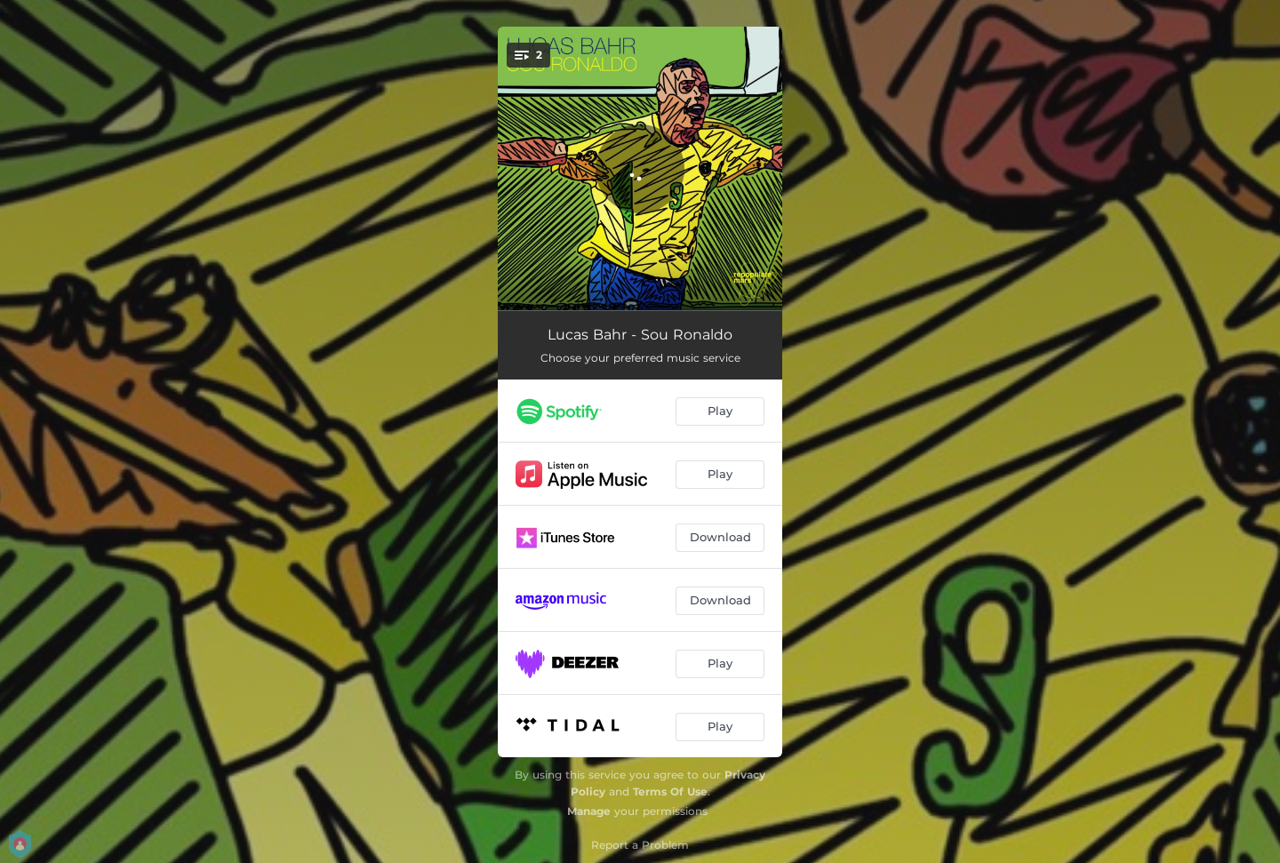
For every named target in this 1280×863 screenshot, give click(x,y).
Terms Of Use (670, 791)
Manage (589, 811)
